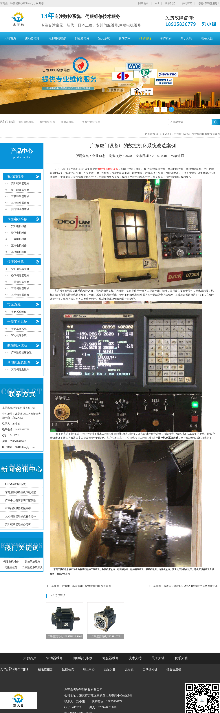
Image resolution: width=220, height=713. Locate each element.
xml (157, 3)
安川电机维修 (19, 226)
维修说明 (145, 38)
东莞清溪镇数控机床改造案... (21, 492)
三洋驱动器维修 (20, 202)
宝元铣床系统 (19, 335)
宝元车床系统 (19, 329)
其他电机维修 (19, 252)
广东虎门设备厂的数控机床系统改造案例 (197, 134)
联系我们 (170, 3)
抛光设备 (109, 669)
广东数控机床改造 (21, 352)
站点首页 (150, 134)
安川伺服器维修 (20, 269)
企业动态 (164, 134)
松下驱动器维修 (20, 190)
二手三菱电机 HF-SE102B (105, 636)
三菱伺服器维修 (20, 282)
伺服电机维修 (57, 38)
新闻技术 (125, 38)
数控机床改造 (17, 345)
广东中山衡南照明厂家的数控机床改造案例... (87, 586)
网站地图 (143, 3)
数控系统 (68, 669)
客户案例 (166, 38)
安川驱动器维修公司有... (19, 524)
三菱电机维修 (19, 239)
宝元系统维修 (19, 312)
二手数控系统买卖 (90, 122)
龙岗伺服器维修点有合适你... (21, 516)
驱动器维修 (32, 38)
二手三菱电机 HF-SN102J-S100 (64, 636)
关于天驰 (186, 38)
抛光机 (129, 669)
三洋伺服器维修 (20, 288)
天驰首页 (10, 38)
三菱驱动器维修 (20, 196)
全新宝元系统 (17, 322)
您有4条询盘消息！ (209, 3)
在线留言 (187, 3)
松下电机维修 (19, 232)
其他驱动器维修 (20, 209)
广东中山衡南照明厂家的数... (21, 500)
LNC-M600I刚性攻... (16, 484)
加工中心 (89, 669)
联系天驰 (207, 38)
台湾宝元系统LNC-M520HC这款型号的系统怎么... (192, 586)
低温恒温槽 (173, 669)
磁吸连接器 (45, 669)
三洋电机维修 (19, 245)
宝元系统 (104, 38)
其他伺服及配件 (18, 362)
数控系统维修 (47, 122)
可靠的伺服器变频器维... (19, 508)
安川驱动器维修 (20, 183)
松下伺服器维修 (20, 275)
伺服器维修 (82, 38)
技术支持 (135, 658)
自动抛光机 (150, 669)
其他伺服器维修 (20, 294)
